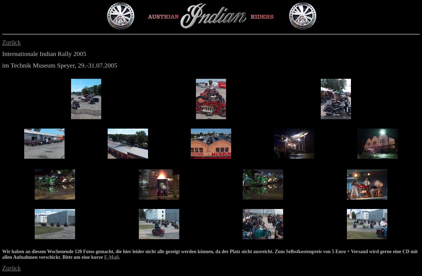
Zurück (11, 42)
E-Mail (111, 257)
